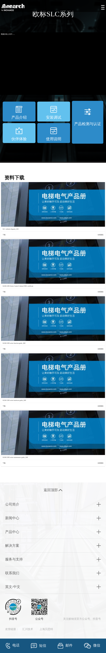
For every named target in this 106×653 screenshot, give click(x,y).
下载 (4, 235)
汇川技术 (27, 629)
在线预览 (100, 235)
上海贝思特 (46, 629)
